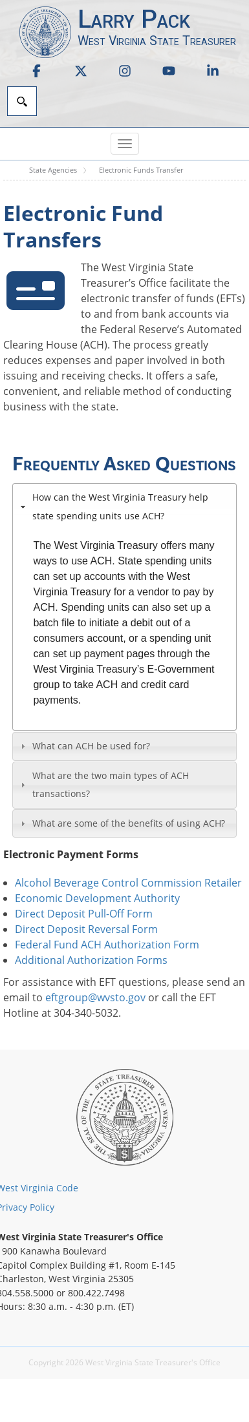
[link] (36, 70)
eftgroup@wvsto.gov (95, 997)
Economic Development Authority (97, 898)
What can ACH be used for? (91, 746)
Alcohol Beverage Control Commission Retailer (128, 883)
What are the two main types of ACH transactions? (110, 784)
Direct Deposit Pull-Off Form (84, 914)
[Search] (22, 101)
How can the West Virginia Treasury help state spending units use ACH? (120, 506)
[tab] (124, 506)
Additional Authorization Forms (91, 960)
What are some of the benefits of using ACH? (128, 823)
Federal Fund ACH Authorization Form (107, 944)
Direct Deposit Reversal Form (86, 929)
